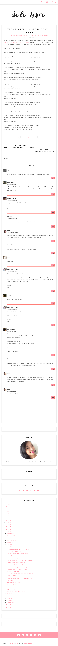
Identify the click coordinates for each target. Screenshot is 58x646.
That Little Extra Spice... (13, 580)
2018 (7, 511)
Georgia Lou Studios (27, 644)
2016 (7, 516)
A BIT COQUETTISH (12, 269)
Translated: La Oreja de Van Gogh (16, 563)
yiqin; (9, 295)
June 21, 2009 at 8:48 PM (12, 331)
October (9, 538)
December (10, 534)
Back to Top (53, 643)
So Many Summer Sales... (13, 572)
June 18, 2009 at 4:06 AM (12, 172)
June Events (10, 587)
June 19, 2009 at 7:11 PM (12, 271)
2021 (7, 505)
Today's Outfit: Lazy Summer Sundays (17, 567)
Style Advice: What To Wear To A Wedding (18, 549)
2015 (7, 518)
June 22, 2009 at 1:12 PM (12, 361)
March (9, 598)
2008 (7, 605)
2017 (7, 514)
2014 (7, 520)
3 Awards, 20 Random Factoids (15, 565)
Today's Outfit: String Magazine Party (17, 554)
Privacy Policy (15, 644)
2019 (7, 509)
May (8, 594)
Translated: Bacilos (12, 585)
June (8, 547)
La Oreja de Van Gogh (16, 35)
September (10, 540)
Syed (8, 170)
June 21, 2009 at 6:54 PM (12, 309)
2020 (7, 507)
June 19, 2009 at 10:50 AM (12, 247)
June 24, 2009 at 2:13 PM (12, 375)
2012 (7, 525)
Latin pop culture (30, 35)
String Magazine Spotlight (14, 551)
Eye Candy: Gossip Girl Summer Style (17, 569)
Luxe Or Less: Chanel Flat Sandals (16, 592)
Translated (44, 35)
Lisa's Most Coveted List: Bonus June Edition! (19, 578)
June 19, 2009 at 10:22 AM (12, 233)
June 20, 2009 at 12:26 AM (12, 297)
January (9, 603)
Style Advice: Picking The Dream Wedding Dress (20, 558)
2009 (7, 531)
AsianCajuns (10, 182)
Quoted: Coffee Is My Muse (14, 583)
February (9, 601)
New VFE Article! (11, 589)
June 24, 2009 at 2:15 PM (12, 391)
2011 (7, 527)
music (38, 35)
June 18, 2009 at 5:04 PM (12, 218)
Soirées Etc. (10, 556)
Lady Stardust (11, 329)
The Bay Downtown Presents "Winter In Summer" (20, 560)
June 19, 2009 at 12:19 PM (12, 259)
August (9, 543)
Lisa (8, 231)
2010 (7, 529)
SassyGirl (10, 245)
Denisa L (9, 257)
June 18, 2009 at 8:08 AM (12, 200)
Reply (53, 178)
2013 (7, 523)
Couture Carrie (11, 198)
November (10, 536)
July (8, 545)
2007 (7, 607)
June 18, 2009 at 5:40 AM (12, 184)
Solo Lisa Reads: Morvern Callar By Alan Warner (20, 574)
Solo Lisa (9, 644)
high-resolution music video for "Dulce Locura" (16, 42)
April (8, 596)
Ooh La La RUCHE (11, 576)
